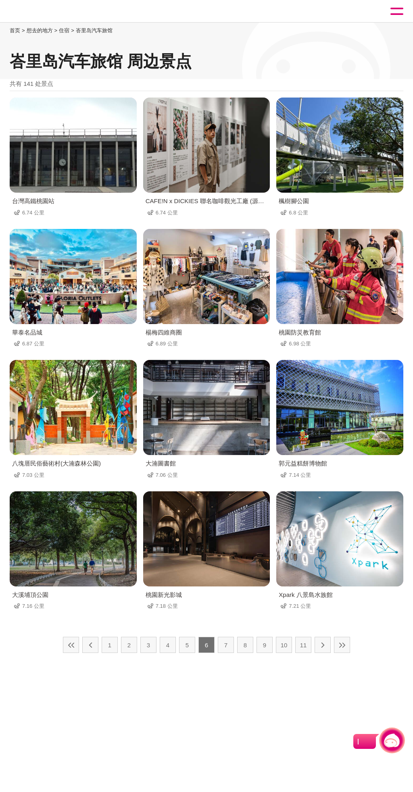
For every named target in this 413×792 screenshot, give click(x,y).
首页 (15, 30)
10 (284, 645)
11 (303, 645)
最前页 (71, 645)
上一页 (90, 645)
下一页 (323, 645)
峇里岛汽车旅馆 (94, 30)
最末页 (342, 645)
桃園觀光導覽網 (39, 11)
